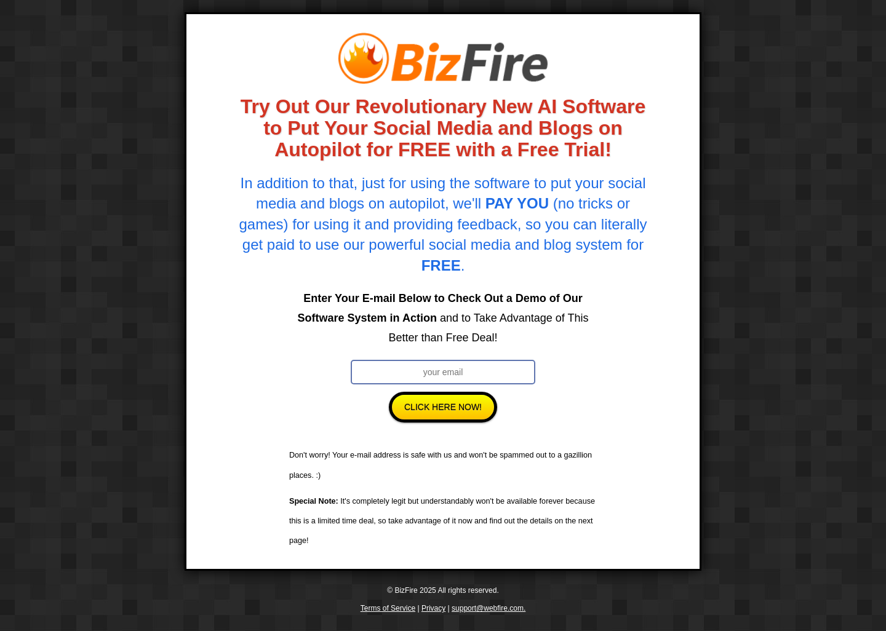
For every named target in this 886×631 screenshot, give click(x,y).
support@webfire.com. (488, 608)
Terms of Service (388, 608)
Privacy (433, 608)
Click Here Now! (443, 407)
